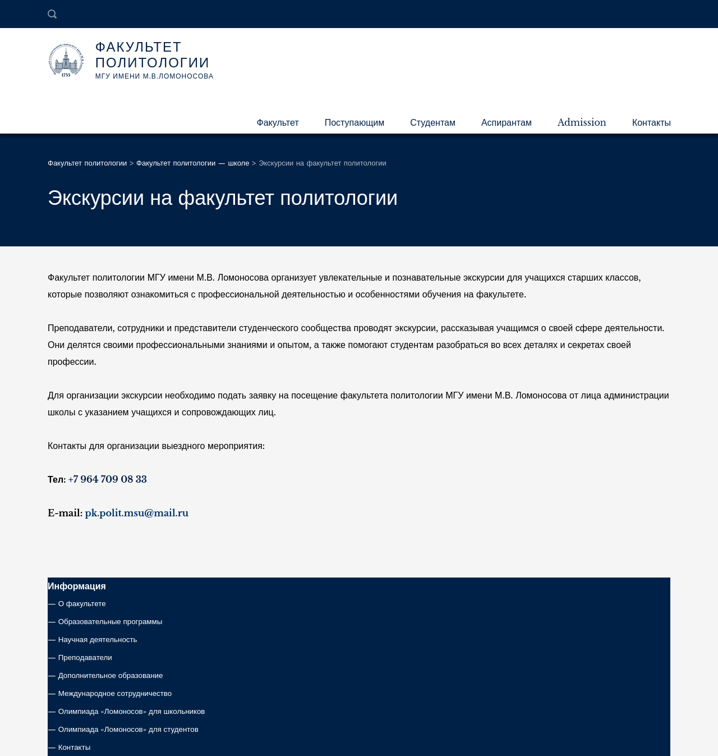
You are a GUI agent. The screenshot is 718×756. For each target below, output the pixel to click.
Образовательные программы (110, 621)
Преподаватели (85, 657)
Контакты (651, 122)
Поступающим (355, 122)
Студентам (432, 122)
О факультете (82, 603)
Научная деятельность (97, 639)
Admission (582, 122)
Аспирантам (506, 122)
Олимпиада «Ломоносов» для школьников (131, 711)
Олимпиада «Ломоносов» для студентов (128, 729)
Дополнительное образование (110, 675)
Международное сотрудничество (115, 693)
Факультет (278, 122)
